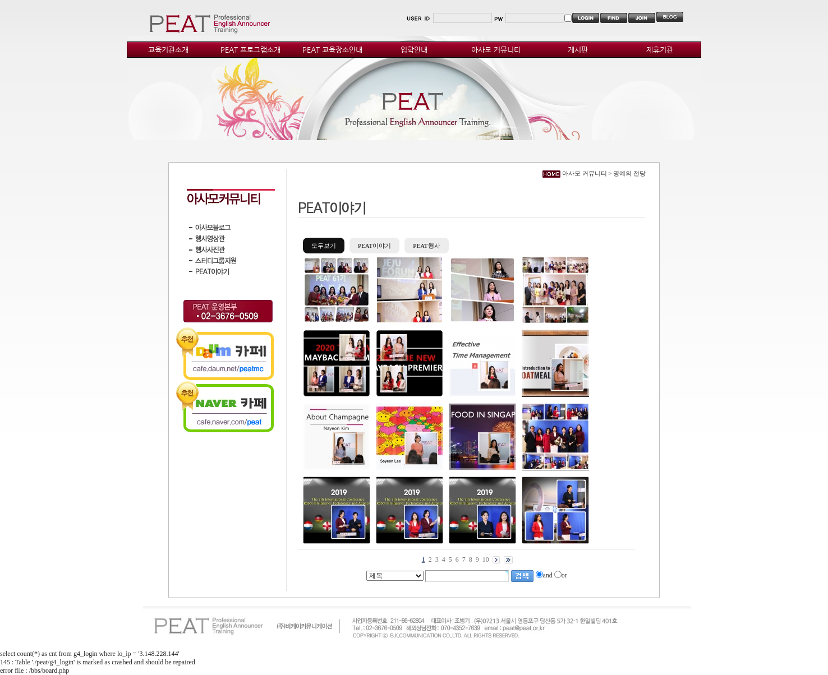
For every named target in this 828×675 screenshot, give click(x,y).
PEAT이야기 (374, 245)
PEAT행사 (426, 245)
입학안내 (414, 49)
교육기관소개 (168, 49)
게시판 (578, 49)
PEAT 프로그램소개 (250, 49)
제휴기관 (659, 49)
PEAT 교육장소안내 (332, 49)
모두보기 (323, 245)
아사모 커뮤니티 (496, 49)
